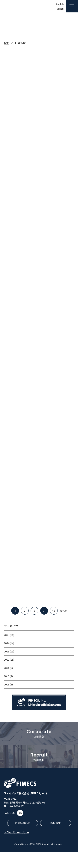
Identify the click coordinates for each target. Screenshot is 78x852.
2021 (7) (8, 668)
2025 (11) (9, 635)
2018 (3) (8, 684)
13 (53, 610)
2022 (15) (9, 659)
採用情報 (56, 823)
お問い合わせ (22, 823)
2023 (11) (9, 651)
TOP (6, 43)
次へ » (63, 610)
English (60, 4)
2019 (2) (8, 676)
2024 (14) (9, 643)
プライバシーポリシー (16, 832)
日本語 (60, 8)
